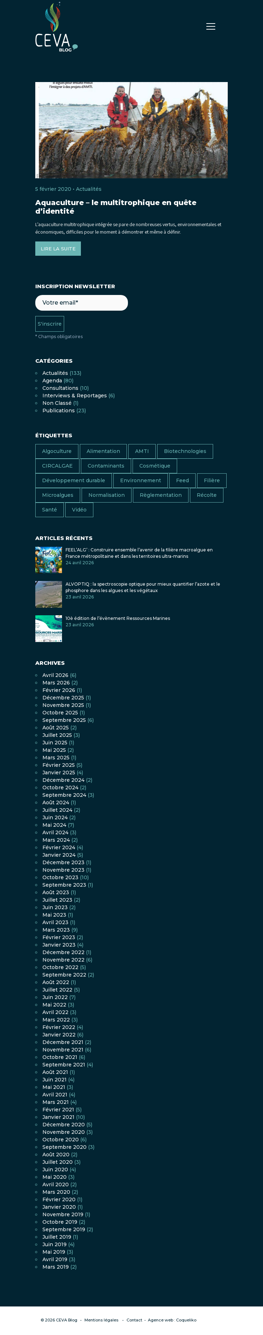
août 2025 (55, 727)
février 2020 (59, 1199)
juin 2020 (55, 1169)
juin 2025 (54, 742)
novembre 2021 (62, 1049)
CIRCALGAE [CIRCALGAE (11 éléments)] (57, 466)
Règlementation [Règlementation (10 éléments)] (161, 495)
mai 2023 (54, 915)
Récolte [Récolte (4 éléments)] (207, 495)
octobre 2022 (60, 967)
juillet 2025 (57, 735)
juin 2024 (55, 817)
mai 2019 (53, 1252)
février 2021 (58, 1109)
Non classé (57, 403)
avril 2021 (54, 1094)
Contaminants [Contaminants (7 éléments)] (106, 466)
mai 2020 (54, 1177)
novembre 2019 (62, 1214)
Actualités (89, 189)
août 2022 (55, 982)
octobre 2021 (59, 1057)
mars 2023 (56, 930)
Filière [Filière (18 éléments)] (212, 480)
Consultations (60, 388)
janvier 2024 (59, 855)
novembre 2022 (63, 960)
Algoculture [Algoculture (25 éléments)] (57, 451)
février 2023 (58, 937)
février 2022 (58, 1027)
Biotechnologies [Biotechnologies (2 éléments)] (185, 451)
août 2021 (55, 1072)
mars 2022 (56, 1019)
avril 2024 (55, 832)
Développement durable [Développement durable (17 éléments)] (73, 480)
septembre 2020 (64, 1147)
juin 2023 (55, 907)
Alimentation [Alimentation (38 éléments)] (103, 451)
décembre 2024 (63, 780)
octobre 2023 (60, 877)
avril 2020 (55, 1184)
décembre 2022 (63, 952)
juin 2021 (54, 1079)
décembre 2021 (62, 1042)
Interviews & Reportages (74, 395)
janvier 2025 (58, 772)
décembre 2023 (63, 862)
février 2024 (58, 847)
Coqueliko (186, 1320)
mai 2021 (53, 1087)
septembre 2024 (64, 795)
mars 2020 (56, 1192)
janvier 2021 (58, 1117)
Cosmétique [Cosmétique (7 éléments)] (154, 466)
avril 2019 (54, 1259)
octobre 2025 (60, 712)
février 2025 (58, 765)
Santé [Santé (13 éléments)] (49, 509)
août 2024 (55, 802)
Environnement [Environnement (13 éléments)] (140, 480)
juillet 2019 (56, 1237)
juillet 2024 (57, 810)
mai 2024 (54, 825)
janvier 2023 (59, 945)
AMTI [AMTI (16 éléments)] (142, 451)
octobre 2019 (59, 1222)
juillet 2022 (57, 990)
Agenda (52, 380)
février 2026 (58, 690)
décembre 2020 (63, 1124)
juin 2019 (54, 1244)
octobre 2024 (60, 787)
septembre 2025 (64, 720)
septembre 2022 (64, 975)
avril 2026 (55, 675)
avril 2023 (55, 922)
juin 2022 (55, 997)
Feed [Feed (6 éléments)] (182, 480)
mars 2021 (55, 1102)
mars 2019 (55, 1267)
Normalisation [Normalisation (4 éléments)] (106, 495)
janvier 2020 (59, 1207)
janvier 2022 (59, 1034)
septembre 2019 (63, 1229)
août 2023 (55, 892)
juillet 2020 (57, 1162)
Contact (134, 1320)
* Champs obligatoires (59, 336)
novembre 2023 (63, 870)
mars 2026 (56, 682)
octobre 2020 (60, 1139)
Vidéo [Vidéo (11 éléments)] (79, 509)
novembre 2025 (63, 705)
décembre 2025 (63, 697)
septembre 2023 (64, 885)
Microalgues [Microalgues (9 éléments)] (57, 495)
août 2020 (55, 1154)
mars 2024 (56, 840)
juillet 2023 (57, 900)
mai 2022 (54, 1005)
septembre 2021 (63, 1064)
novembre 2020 (63, 1132)
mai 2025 (54, 750)
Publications (58, 410)
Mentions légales (101, 1320)
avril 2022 (55, 1012)
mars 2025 (55, 757)
